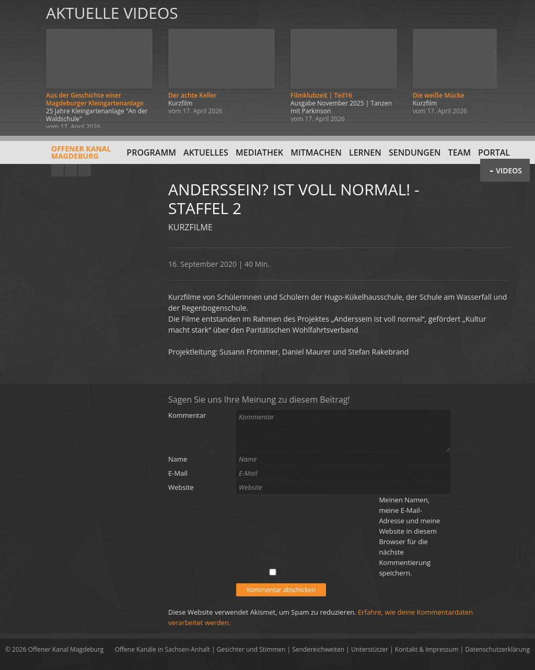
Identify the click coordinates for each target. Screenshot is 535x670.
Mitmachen (316, 152)
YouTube (57, 170)
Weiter (515, 63)
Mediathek (259, 152)
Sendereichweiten (318, 649)
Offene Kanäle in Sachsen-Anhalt (162, 649)
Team (459, 152)
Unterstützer (369, 649)
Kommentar (187, 415)
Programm (151, 152)
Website (181, 487)
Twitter (84, 170)
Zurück (19, 63)
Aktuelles (205, 152)
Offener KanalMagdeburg (58, 156)
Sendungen (414, 152)
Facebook (71, 170)
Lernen (365, 152)
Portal (494, 152)
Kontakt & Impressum (427, 649)
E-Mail (178, 473)
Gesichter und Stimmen (251, 649)
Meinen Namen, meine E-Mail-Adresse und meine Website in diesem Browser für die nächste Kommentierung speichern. (409, 536)
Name (177, 459)
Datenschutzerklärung (497, 649)
